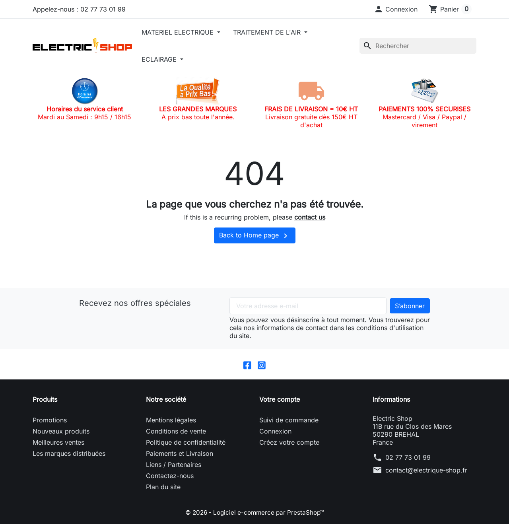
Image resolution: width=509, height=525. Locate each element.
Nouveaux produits (61, 432)
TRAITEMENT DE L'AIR (268, 32)
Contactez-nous (170, 476)
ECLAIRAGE (160, 59)
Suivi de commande (289, 421)
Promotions (50, 421)
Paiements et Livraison (179, 454)
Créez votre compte (289, 443)
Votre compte (279, 400)
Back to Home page (254, 236)
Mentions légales (171, 421)
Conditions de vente (176, 432)
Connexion (275, 432)
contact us (309, 217)
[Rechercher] (417, 46)
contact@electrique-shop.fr (426, 471)
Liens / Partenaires (173, 465)
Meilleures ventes (58, 443)
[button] (395, 9)
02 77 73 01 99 (408, 458)
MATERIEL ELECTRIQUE (179, 32)
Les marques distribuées (69, 454)
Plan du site (163, 488)
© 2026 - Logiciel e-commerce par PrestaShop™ (255, 513)
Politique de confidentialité (185, 443)
